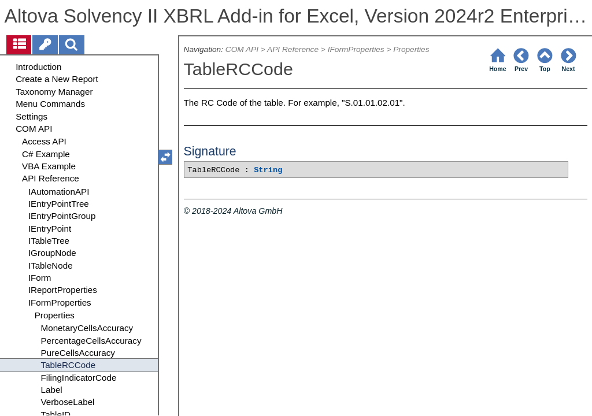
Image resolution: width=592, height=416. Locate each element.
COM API (241, 49)
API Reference (293, 49)
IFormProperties (356, 49)
